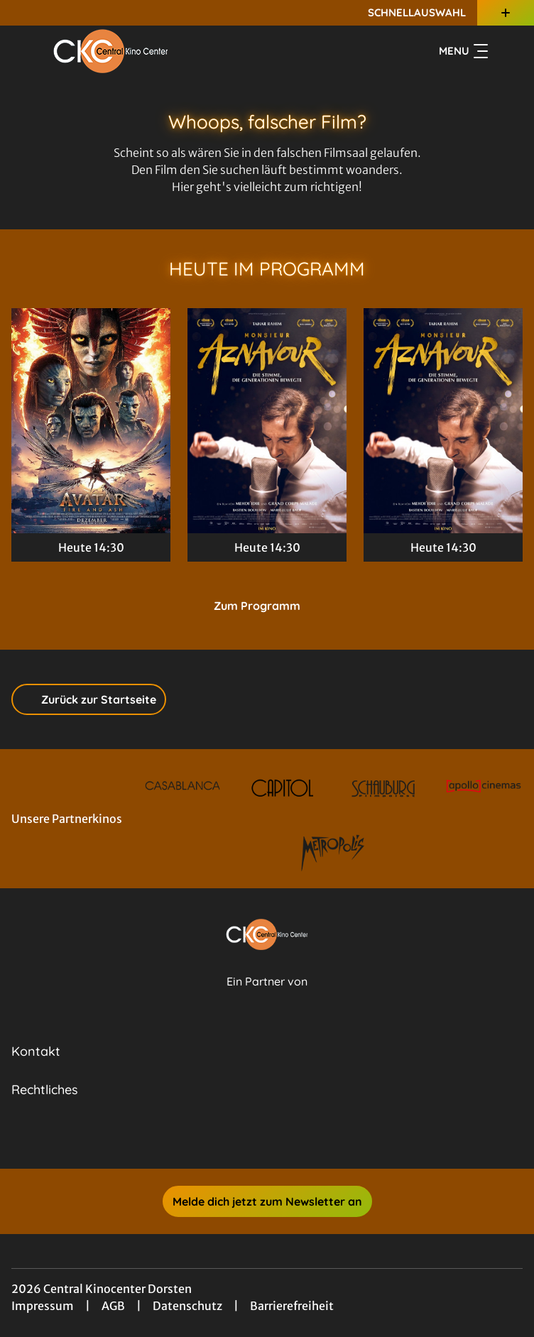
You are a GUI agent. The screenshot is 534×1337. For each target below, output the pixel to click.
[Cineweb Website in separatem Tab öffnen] (267, 996)
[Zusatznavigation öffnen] (505, 13)
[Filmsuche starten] (508, 51)
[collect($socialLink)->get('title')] (251, 1137)
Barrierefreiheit (292, 1306)
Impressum (42, 1306)
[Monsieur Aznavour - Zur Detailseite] (267, 420)
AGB (113, 1306)
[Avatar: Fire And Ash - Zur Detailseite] (90, 420)
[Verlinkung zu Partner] (182, 788)
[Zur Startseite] (110, 51)
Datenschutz (187, 1306)
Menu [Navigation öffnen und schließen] (463, 51)
